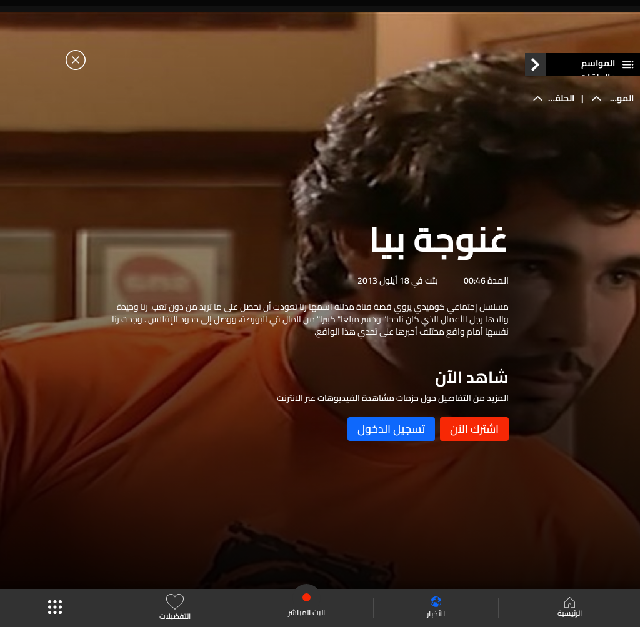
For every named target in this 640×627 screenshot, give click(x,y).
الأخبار (436, 608)
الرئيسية (570, 608)
